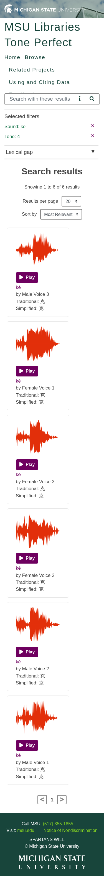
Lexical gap (19, 152)
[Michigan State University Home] (45, 8)
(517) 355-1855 (58, 823)
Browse (35, 57)
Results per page (40, 201)
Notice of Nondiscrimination (71, 830)
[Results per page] (71, 201)
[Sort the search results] (61, 214)
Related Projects (32, 70)
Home (12, 57)
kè (18, 287)
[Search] (40, 99)
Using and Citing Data (39, 82)
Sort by (29, 214)
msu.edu (25, 830)
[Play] (27, 277)
